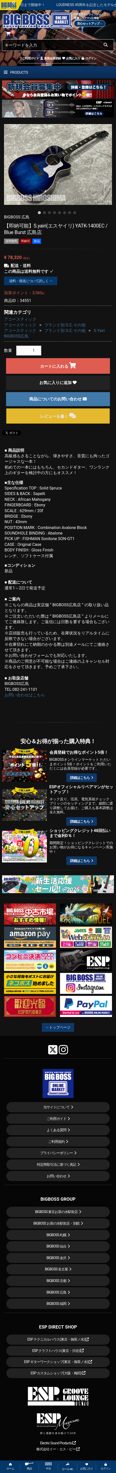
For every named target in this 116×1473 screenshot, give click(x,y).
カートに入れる (58, 365)
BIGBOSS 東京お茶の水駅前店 (56, 1212)
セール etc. (67, 1466)
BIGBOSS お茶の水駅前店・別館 (56, 1223)
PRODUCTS (16, 72)
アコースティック (20, 319)
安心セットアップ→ (89, 23)
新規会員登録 (50, 58)
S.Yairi (99, 330)
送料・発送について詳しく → (30, 281)
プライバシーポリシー (56, 1153)
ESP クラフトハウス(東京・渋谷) (58, 1351)
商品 (29, 1466)
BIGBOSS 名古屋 (56, 1269)
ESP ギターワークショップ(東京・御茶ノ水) (58, 1362)
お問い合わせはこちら (25, 695)
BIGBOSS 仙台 (56, 1246)
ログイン (88, 58)
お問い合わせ (56, 1176)
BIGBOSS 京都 (56, 1281)
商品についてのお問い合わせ (58, 399)
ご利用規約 (56, 1142)
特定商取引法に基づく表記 (56, 1164)
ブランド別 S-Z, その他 (64, 325)
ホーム (10, 1466)
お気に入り (71, 58)
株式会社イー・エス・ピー (58, 1449)
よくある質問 (56, 1130)
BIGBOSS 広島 (56, 1292)
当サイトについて (56, 1107)
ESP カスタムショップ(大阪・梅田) (58, 1373)
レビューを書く (58, 415)
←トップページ (58, 1027)
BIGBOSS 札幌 (56, 1235)
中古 (48, 1466)
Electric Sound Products (58, 1443)
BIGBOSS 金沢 (56, 1258)
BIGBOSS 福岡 (56, 1304)
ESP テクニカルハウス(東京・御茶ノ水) (58, 1339)
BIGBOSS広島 (16, 336)
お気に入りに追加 (58, 382)
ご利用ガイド (29, 58)
